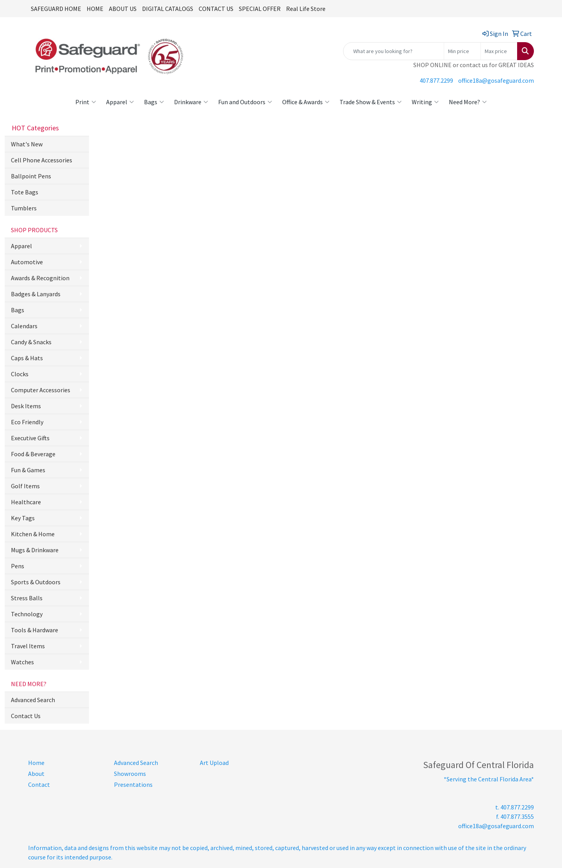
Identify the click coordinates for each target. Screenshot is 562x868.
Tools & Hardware (34, 630)
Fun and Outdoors (245, 102)
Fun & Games (28, 470)
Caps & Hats (27, 358)
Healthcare (26, 502)
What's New (27, 144)
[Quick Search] (393, 51)
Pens (17, 566)
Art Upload (214, 763)
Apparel (120, 102)
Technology (27, 614)
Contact (39, 784)
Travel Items (28, 646)
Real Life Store (305, 8)
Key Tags (23, 518)
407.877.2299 (436, 80)
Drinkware (191, 102)
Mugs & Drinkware (35, 550)
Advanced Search (33, 700)
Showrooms (130, 773)
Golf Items (25, 486)
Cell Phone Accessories (41, 160)
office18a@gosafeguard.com (496, 80)
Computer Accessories (40, 390)
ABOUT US (123, 8)
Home (36, 763)
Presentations (133, 784)
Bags (154, 102)
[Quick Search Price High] (499, 51)
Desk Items (26, 406)
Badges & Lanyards (35, 294)
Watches (22, 662)
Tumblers (24, 208)
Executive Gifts (30, 438)
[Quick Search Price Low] (462, 51)
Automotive (27, 262)
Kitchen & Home (33, 534)
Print (85, 102)
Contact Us (26, 716)
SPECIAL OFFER (260, 8)
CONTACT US (216, 8)
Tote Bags (24, 192)
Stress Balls (27, 598)
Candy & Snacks (31, 342)
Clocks (19, 374)
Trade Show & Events (371, 102)
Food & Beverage (33, 454)
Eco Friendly (27, 422)
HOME (95, 8)
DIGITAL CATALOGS (167, 8)
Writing (425, 102)
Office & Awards (305, 102)
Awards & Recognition (40, 278)
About (36, 773)
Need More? (468, 102)
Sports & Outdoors (35, 582)
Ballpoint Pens (31, 176)
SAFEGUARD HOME (56, 8)
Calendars (24, 326)
